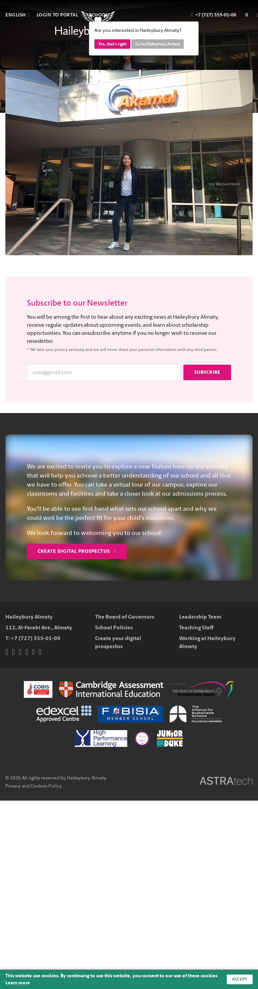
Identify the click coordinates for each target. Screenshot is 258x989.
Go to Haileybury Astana (157, 44)
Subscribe (207, 372)
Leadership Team (200, 617)
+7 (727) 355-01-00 (35, 638)
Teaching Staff (196, 627)
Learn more (17, 983)
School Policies (114, 627)
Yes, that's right (112, 44)
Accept (239, 979)
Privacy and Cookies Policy (33, 786)
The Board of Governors (124, 617)
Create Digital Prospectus (77, 551)
